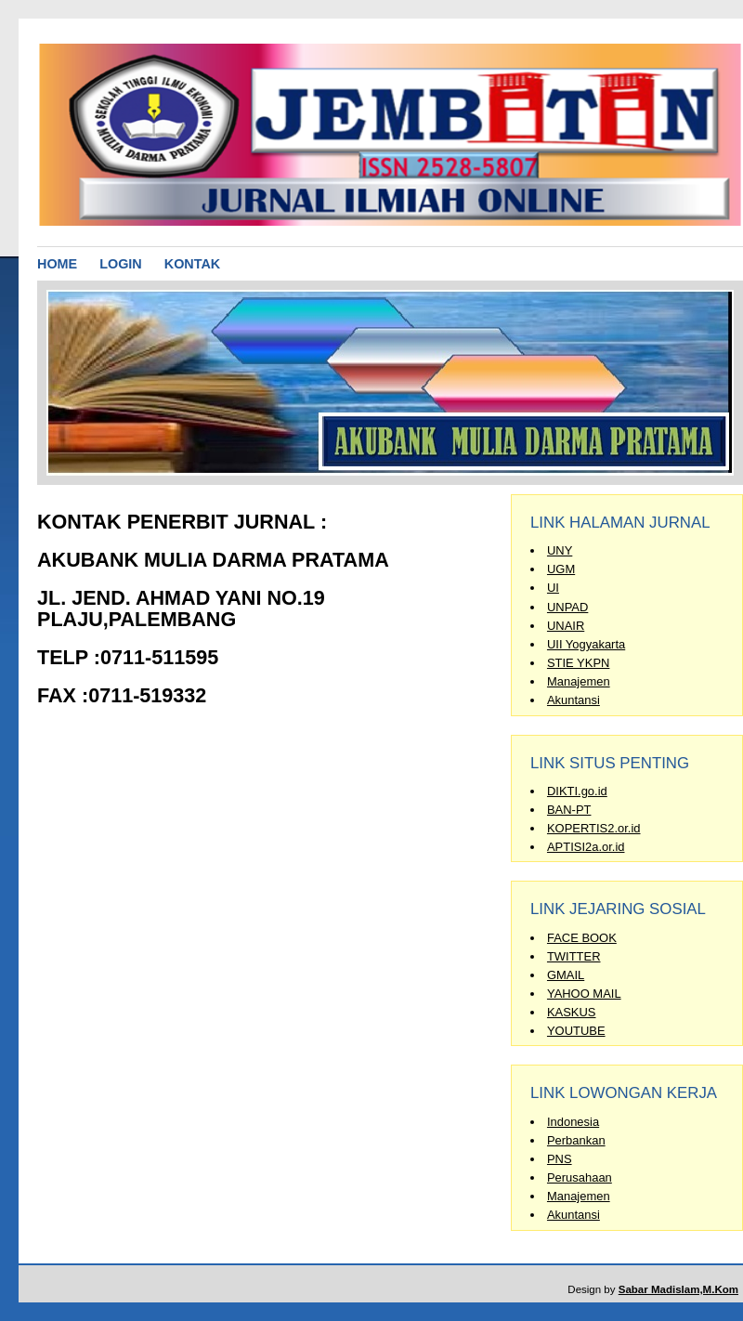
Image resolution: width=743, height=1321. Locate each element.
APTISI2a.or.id (586, 847)
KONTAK (192, 263)
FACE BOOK (582, 938)
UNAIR (565, 626)
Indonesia (573, 1122)
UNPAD (567, 607)
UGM (561, 569)
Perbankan (576, 1140)
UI (553, 588)
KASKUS (571, 1012)
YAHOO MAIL (584, 994)
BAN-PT (569, 810)
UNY (559, 550)
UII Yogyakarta (586, 644)
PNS (559, 1159)
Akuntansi (573, 700)
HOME (57, 263)
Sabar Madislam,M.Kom (678, 1289)
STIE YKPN (578, 663)
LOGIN (120, 263)
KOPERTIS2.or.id (594, 828)
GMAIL (565, 975)
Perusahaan (579, 1177)
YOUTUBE (576, 1031)
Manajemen (578, 681)
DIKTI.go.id (577, 791)
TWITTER (574, 956)
